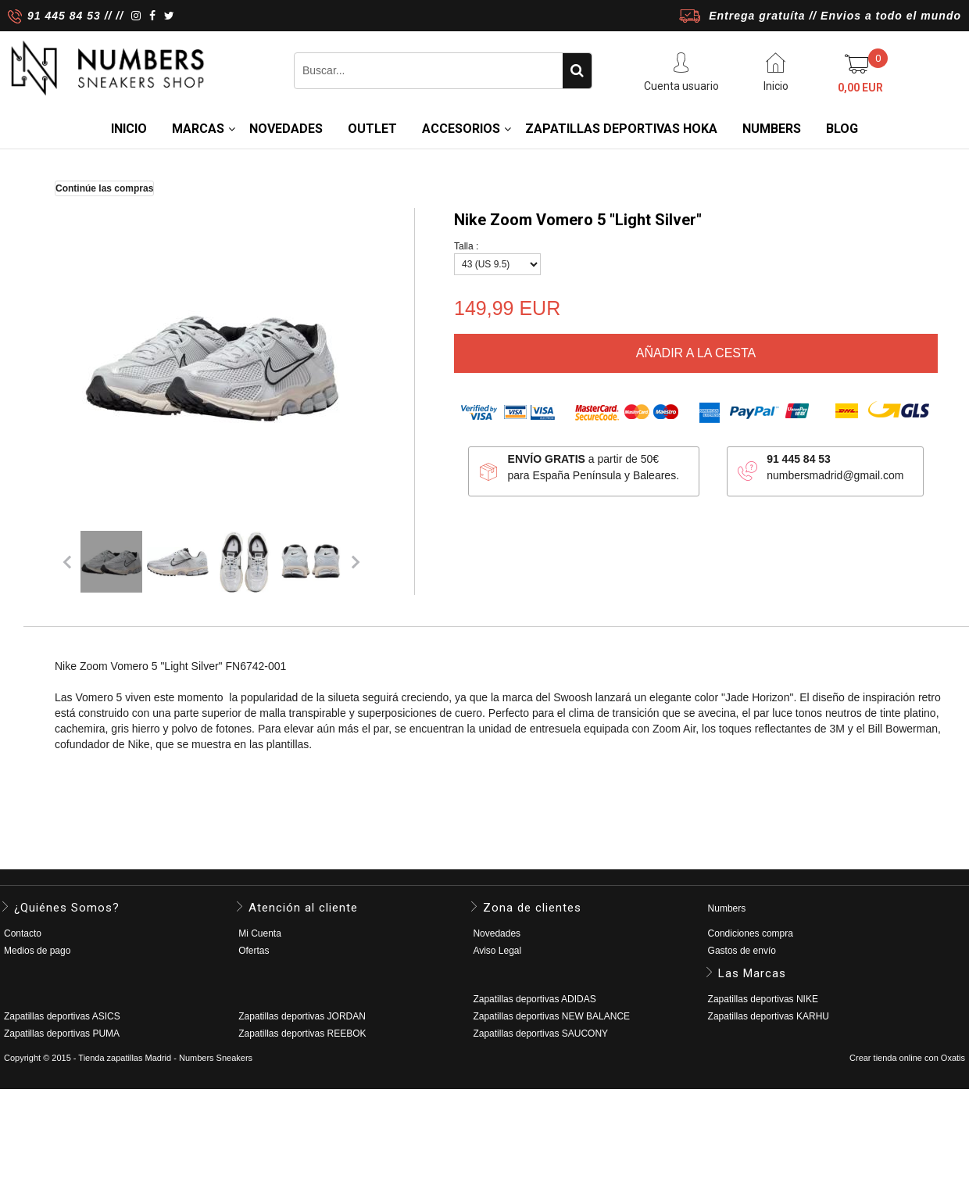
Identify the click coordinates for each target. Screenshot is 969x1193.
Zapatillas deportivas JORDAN (302, 1016)
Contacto (22, 933)
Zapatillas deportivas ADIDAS (534, 999)
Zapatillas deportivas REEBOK (302, 1033)
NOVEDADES (286, 128)
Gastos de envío (742, 950)
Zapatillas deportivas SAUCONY (540, 1033)
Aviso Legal (497, 950)
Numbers (727, 908)
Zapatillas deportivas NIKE (763, 999)
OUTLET (372, 128)
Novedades (496, 933)
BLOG (842, 128)
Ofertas (253, 950)
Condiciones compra (750, 933)
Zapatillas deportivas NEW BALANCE (551, 1016)
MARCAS (198, 128)
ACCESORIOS (461, 128)
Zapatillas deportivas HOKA (621, 128)
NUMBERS (771, 128)
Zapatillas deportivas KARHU (768, 1016)
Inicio (129, 128)
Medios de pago (37, 950)
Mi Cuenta (259, 933)
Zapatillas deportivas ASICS (62, 1016)
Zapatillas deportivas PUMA (62, 1033)
